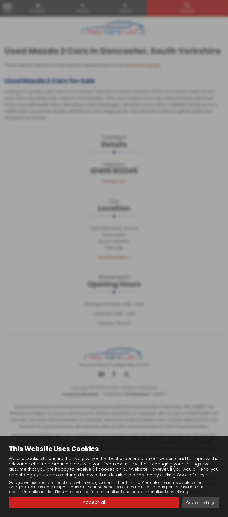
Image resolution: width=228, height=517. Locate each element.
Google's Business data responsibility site (48, 487)
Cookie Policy (191, 475)
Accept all (94, 502)
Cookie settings (200, 502)
